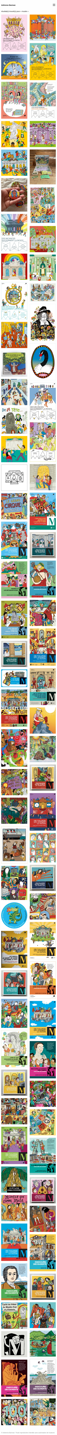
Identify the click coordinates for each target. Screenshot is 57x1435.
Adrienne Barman (8, 5)
